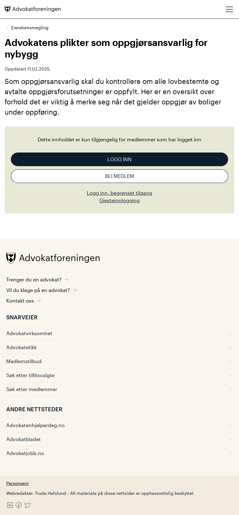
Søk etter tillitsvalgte (119, 375)
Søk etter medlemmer (119, 389)
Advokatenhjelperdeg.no (119, 425)
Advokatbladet (119, 439)
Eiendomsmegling (30, 27)
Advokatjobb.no (119, 453)
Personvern (17, 483)
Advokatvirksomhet (119, 333)
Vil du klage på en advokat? (41, 290)
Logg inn (119, 159)
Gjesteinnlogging (119, 200)
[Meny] (229, 9)
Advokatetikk (119, 347)
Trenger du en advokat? (37, 279)
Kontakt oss (23, 300)
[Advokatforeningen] (32, 9)
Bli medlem (119, 176)
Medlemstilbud (119, 361)
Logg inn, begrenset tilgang (119, 193)
